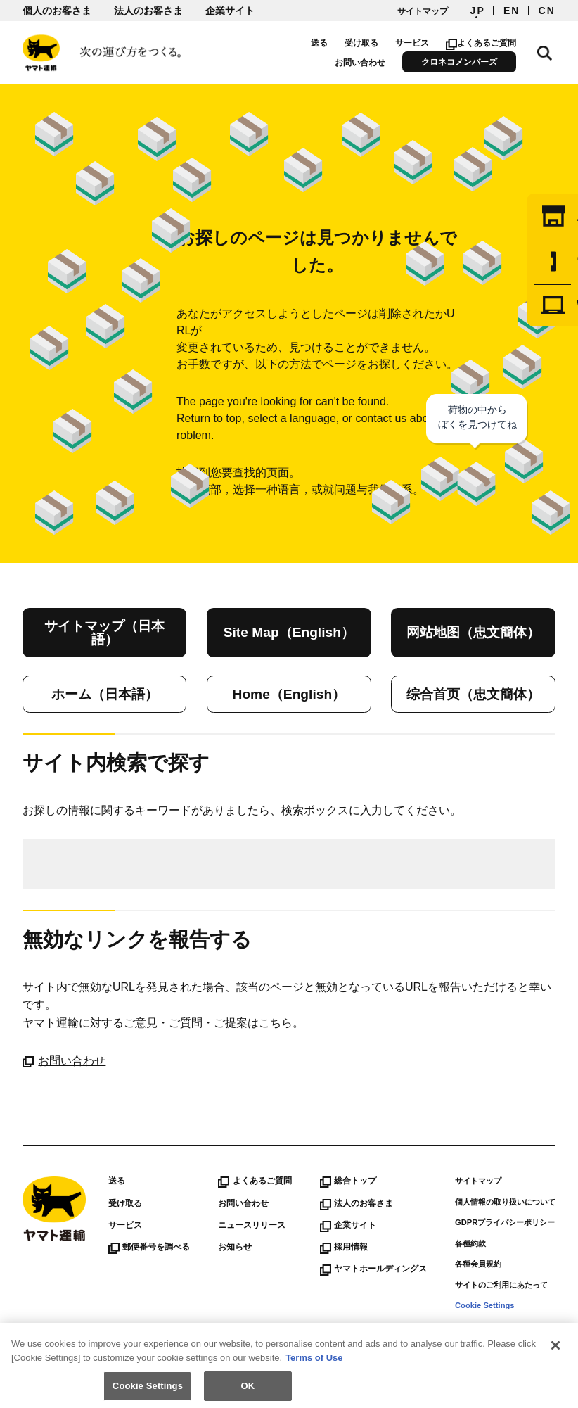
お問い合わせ (368, 62)
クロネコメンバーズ (468, 62)
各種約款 (470, 1243)
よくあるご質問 (489, 43)
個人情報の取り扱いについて (505, 1202)
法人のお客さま (148, 10)
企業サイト (230, 10)
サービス (420, 43)
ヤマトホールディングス (373, 1268)
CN (547, 10)
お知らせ (235, 1247)
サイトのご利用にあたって (501, 1285)
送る (327, 43)
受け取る (369, 43)
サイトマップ (422, 11)
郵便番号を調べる (149, 1247)
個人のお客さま (57, 10)
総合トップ (348, 1180)
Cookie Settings (485, 1305)
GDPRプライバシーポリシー (505, 1222)
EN (511, 10)
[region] (289, 1365)
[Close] (555, 1345)
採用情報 (344, 1247)
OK (248, 1386)
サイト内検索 (548, 51)
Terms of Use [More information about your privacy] (313, 1357)
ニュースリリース (251, 1225)
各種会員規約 (478, 1264)
